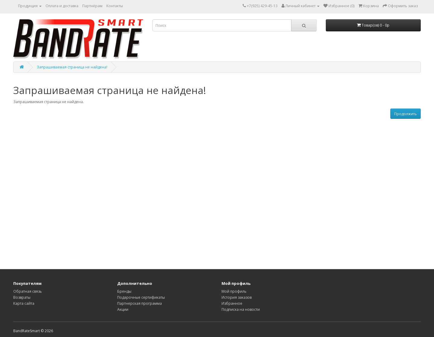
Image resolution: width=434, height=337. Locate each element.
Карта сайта (23, 303)
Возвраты (21, 297)
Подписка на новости (241, 309)
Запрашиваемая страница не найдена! (72, 67)
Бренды (124, 291)
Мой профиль (234, 291)
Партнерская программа (139, 303)
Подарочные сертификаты (141, 297)
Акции (122, 309)
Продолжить (405, 113)
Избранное (232, 303)
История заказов (237, 297)
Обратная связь (27, 291)
